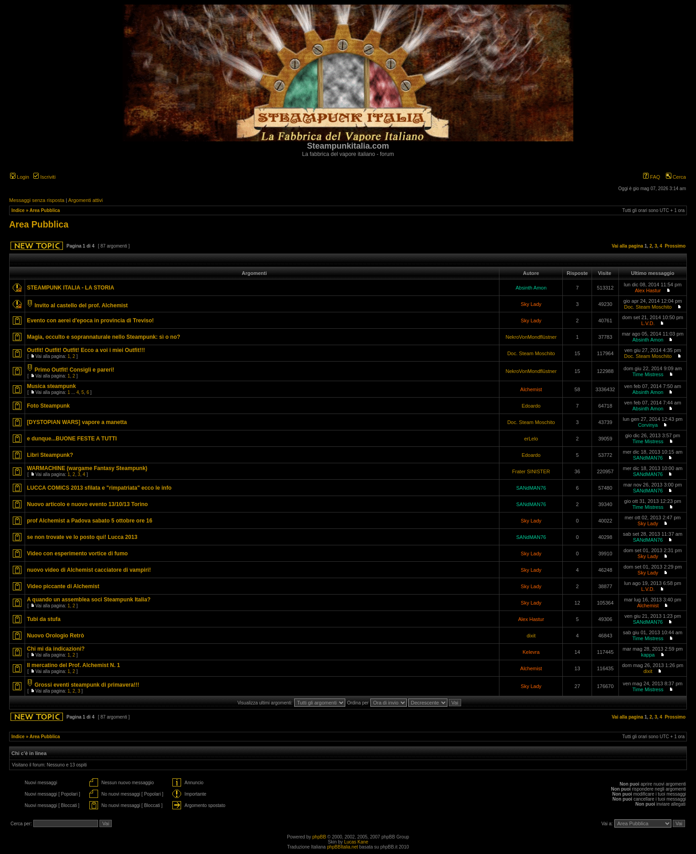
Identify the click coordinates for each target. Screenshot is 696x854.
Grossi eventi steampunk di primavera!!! (87, 685)
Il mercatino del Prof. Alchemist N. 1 (73, 665)
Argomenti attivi (85, 200)
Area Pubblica (45, 210)
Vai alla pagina (627, 245)
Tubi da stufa (44, 619)
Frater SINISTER (531, 471)
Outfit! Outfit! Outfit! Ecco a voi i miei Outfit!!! (86, 350)
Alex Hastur (648, 290)
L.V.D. (648, 323)
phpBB (319, 836)
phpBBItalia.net (342, 846)
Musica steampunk (51, 386)
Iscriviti (44, 177)
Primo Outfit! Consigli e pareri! (74, 370)
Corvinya (648, 425)
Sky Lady (531, 304)
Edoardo (531, 406)
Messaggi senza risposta (36, 200)
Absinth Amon (530, 287)
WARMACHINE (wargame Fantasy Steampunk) (87, 468)
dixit (531, 635)
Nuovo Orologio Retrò (55, 635)
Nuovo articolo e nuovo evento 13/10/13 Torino (87, 504)
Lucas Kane (356, 841)
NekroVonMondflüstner (530, 337)
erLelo (531, 438)
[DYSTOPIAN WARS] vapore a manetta (77, 422)
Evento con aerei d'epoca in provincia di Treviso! (90, 320)
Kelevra (531, 652)
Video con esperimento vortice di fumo (77, 553)
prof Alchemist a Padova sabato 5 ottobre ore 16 (89, 521)
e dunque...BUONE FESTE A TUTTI (72, 438)
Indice (18, 210)
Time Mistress (647, 374)
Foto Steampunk (48, 406)
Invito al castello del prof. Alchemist (81, 305)
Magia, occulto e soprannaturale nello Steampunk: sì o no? (103, 337)
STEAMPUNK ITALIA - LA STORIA (70, 288)
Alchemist (531, 389)
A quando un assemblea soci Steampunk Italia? (89, 599)
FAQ (651, 177)
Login (19, 177)
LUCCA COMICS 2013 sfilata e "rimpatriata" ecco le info (99, 488)
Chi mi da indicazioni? (56, 649)
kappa (647, 654)
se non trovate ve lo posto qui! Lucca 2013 (82, 537)
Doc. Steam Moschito (648, 307)
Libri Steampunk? (50, 455)
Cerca (676, 177)
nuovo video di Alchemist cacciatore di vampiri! (89, 570)
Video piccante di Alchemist (63, 586)
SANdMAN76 (648, 458)
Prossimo (675, 245)
